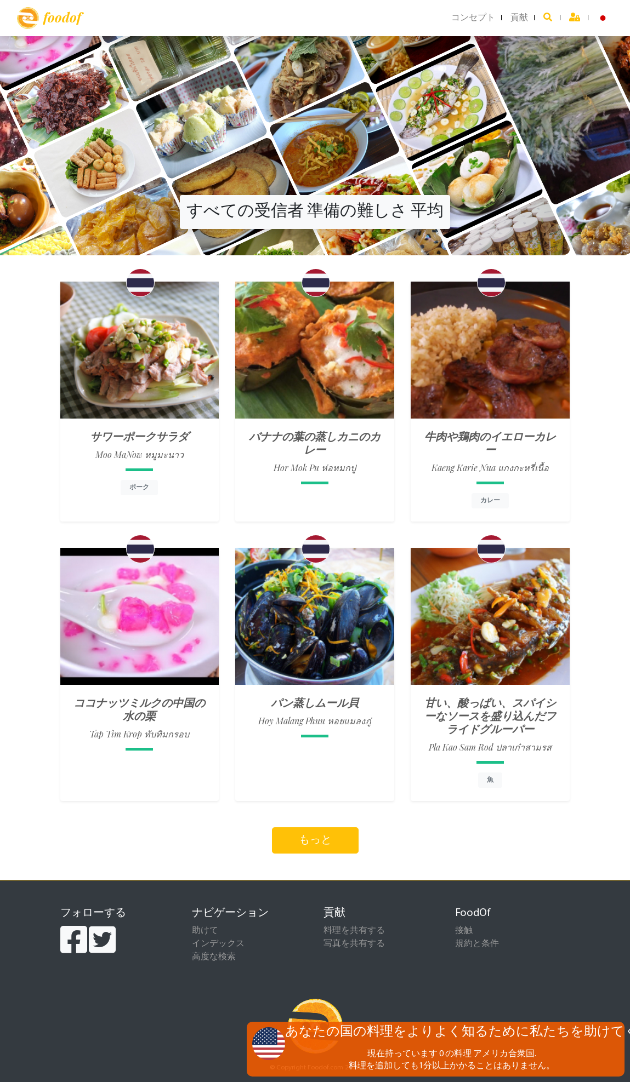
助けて (205, 930)
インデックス (218, 944)
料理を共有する (354, 930)
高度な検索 (214, 957)
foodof (49, 18)
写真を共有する (354, 944)
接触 (464, 930)
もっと (315, 840)
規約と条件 (477, 944)
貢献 (519, 18)
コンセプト (473, 18)
